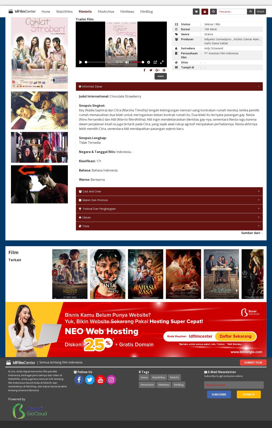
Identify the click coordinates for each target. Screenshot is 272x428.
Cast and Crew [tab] (90, 191)
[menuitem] (45, 11)
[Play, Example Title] (81, 62)
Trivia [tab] (84, 226)
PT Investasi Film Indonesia (221, 53)
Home (46, 11)
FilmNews (127, 11)
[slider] (99, 62)
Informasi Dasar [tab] (90, 86)
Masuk (260, 11)
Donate (249, 394)
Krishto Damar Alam (246, 39)
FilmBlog (146, 11)
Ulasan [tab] (85, 217)
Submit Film (253, 362)
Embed (161, 76)
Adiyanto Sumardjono (217, 39)
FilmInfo (85, 11)
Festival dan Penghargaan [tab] (97, 209)
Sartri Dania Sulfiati (216, 43)
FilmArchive (106, 11)
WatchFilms (64, 11)
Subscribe (219, 394)
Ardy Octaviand (213, 48)
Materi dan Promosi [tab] (93, 200)
